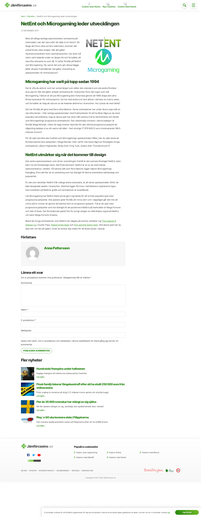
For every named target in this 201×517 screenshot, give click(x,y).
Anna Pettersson (57, 248)
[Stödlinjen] (153, 471)
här (169, 512)
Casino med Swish (128, 7)
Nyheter (31, 17)
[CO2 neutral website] (170, 471)
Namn (24, 310)
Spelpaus (75, 471)
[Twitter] (34, 455)
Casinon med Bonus (150, 453)
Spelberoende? (63, 471)
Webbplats (26, 331)
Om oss (24, 471)
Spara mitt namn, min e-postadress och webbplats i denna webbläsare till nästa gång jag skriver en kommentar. (70, 343)
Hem (23, 17)
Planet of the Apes (60, 225)
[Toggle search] (184, 5)
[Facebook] (29, 455)
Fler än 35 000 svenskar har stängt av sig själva (66, 402)
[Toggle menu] (193, 5)
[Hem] (20, 5)
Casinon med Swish (117, 457)
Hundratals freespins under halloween (60, 369)
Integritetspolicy (46, 471)
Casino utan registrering (86, 453)
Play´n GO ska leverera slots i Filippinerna (62, 417)
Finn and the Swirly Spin (86, 225)
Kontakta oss (87, 471)
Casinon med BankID (85, 457)
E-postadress (28, 320)
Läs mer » (40, 377)
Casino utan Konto (90, 7)
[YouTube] (40, 455)
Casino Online (115, 453)
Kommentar (26, 283)
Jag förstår (187, 512)
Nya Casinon (109, 7)
